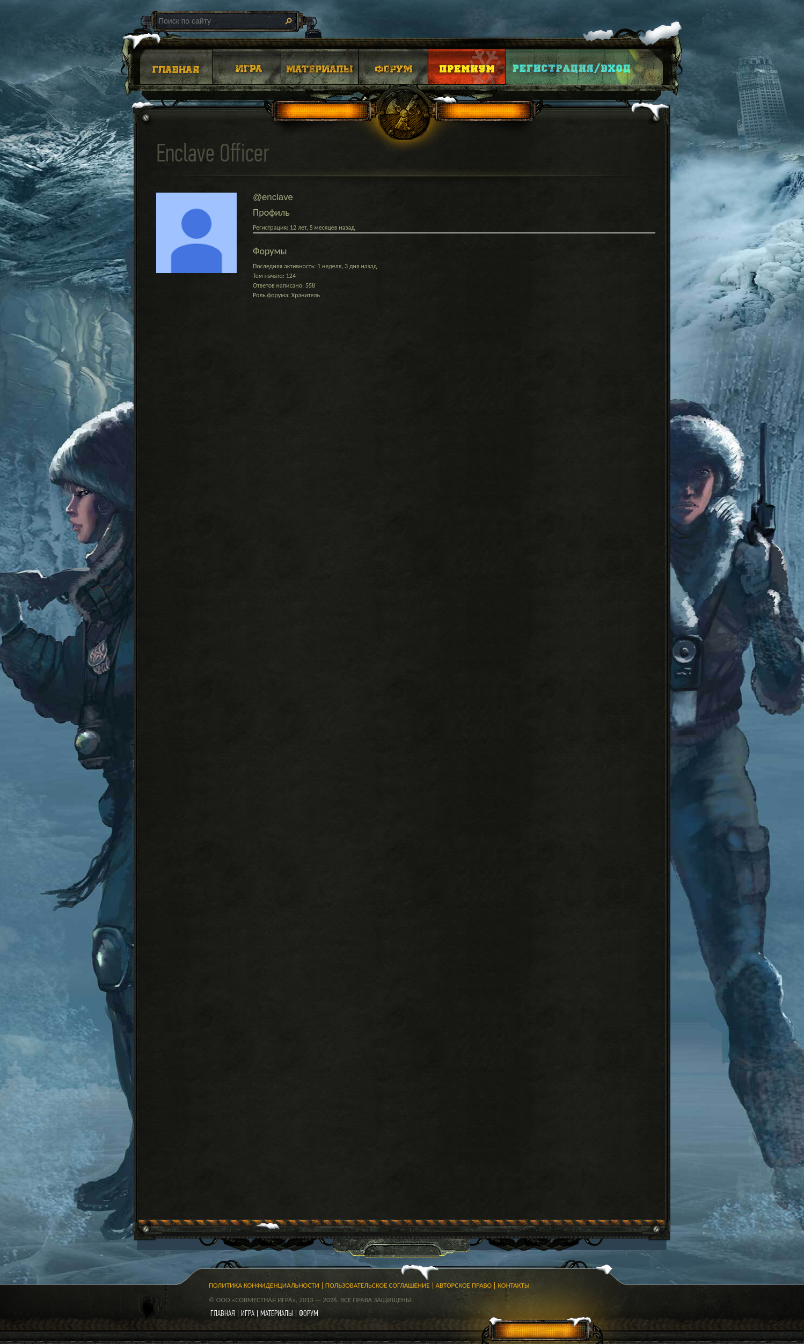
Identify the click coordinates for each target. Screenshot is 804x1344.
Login (572, 66)
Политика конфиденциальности (264, 1285)
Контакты (514, 1285)
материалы (276, 1313)
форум (308, 1313)
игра (247, 1313)
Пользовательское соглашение (377, 1285)
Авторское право (464, 1285)
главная (222, 1313)
